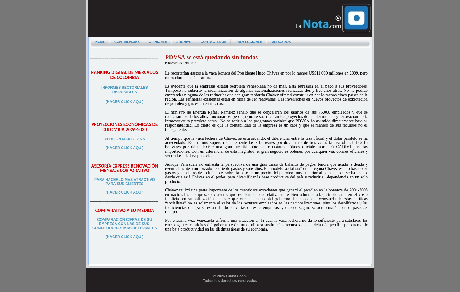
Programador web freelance (230, 289)
